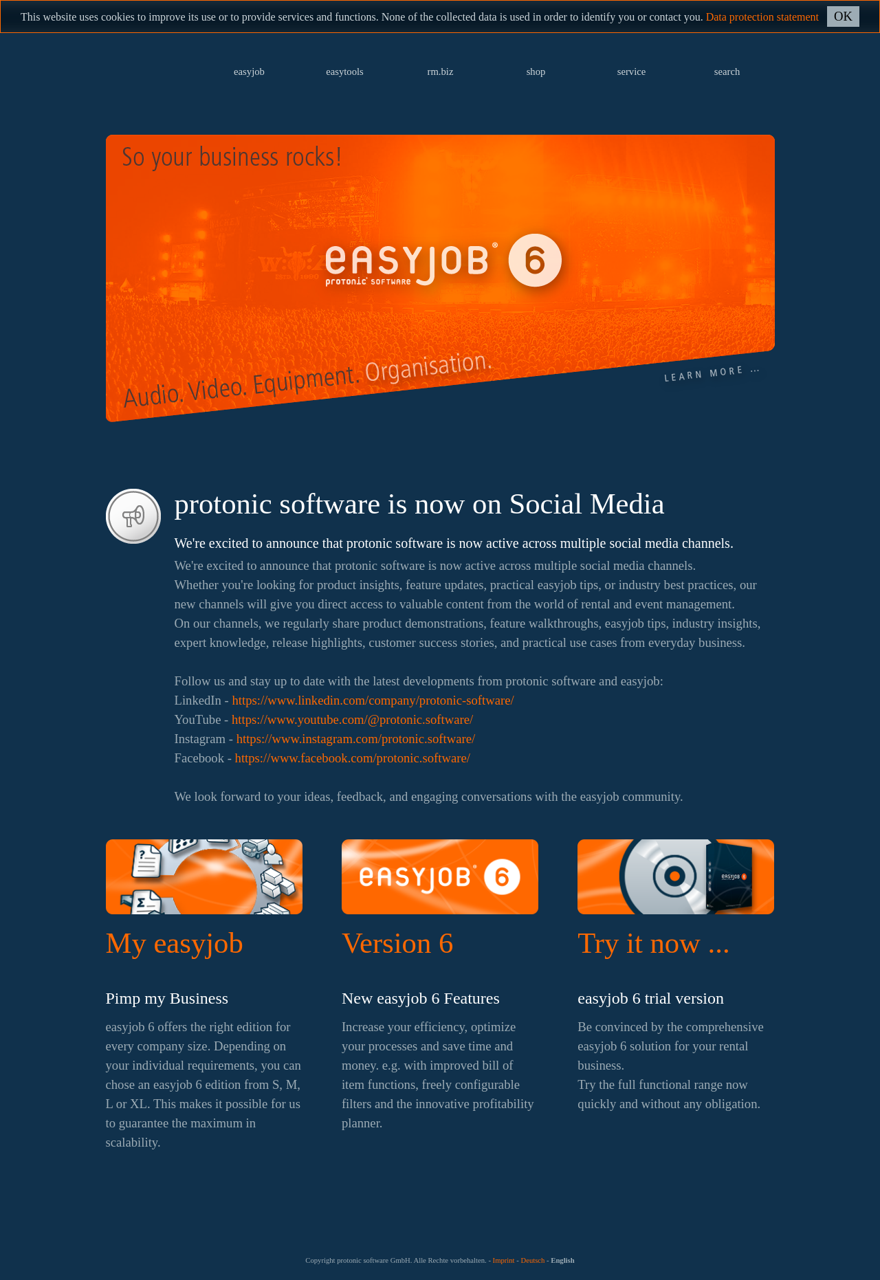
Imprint (504, 1260)
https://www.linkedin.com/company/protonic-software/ (373, 700)
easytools (345, 71)
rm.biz (441, 71)
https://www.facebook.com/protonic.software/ (352, 758)
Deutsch (532, 1260)
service (631, 71)
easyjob (249, 71)
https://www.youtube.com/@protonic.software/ (352, 719)
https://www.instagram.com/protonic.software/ (356, 738)
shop (536, 71)
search (727, 71)
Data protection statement (762, 17)
